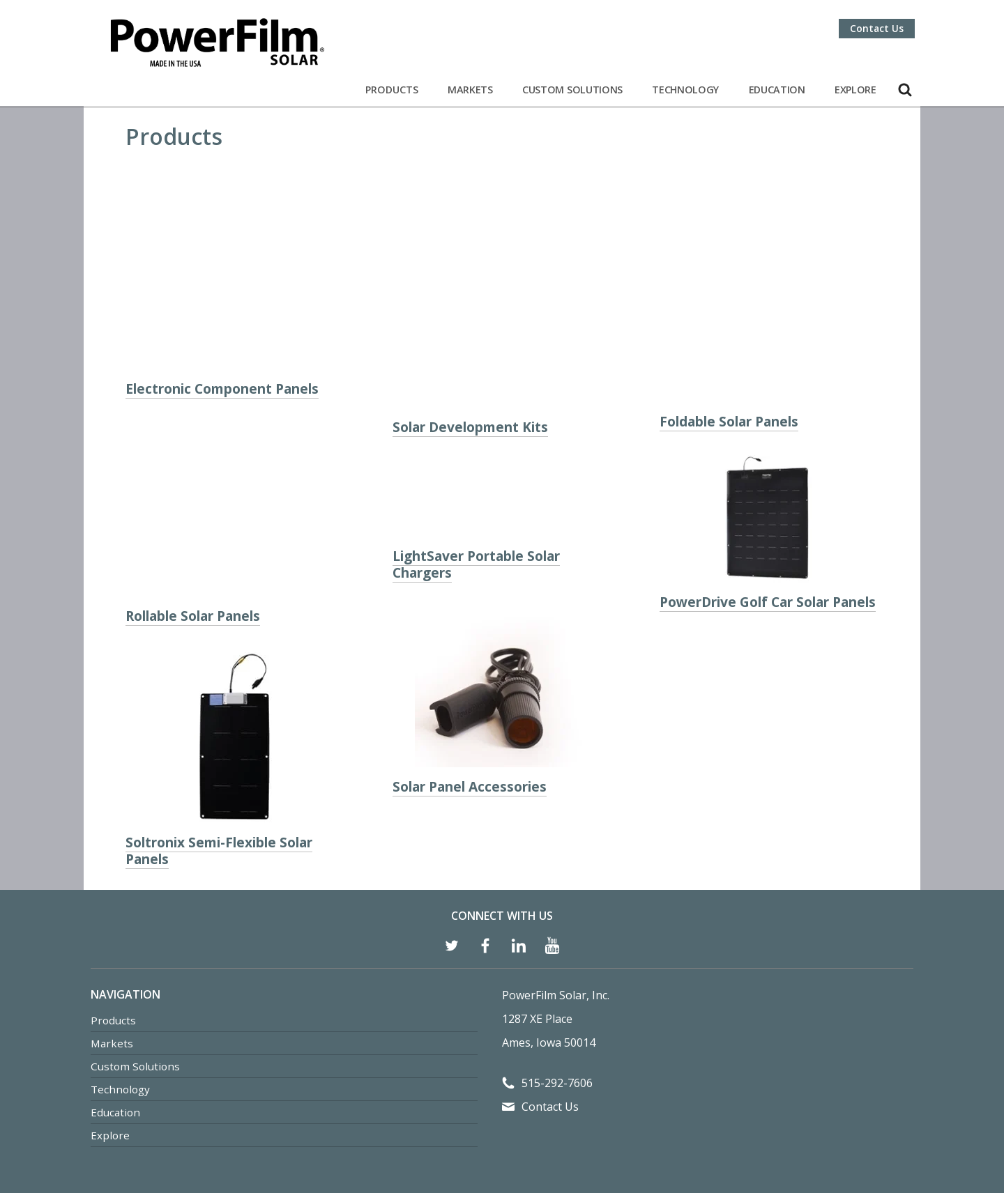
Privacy (495, 1119)
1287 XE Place (537, 901)
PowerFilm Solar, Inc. (555, 877)
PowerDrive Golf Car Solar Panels (768, 521)
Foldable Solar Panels (729, 341)
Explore (855, 89)
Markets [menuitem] (112, 925)
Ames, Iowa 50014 (548, 924)
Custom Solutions (572, 89)
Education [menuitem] (115, 994)
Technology (685, 89)
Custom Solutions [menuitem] (135, 948)
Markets (470, 89)
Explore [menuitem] (110, 1017)
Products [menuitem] (113, 902)
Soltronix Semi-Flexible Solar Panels (219, 733)
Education (777, 89)
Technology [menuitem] (120, 971)
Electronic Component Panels (222, 323)
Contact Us (877, 28)
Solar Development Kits (470, 311)
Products (391, 89)
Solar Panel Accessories (470, 734)
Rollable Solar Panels (193, 497)
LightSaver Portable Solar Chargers (476, 512)
